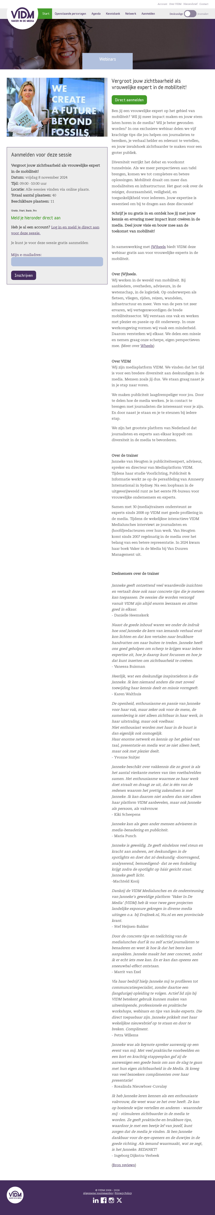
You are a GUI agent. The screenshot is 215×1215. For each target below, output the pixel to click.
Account (162, 4)
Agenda (96, 13)
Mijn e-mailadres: (26, 255)
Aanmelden (148, 13)
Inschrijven (23, 275)
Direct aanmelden (129, 100)
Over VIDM (175, 4)
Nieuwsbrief (190, 4)
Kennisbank (113, 13)
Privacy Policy (123, 1193)
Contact (203, 4)
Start (45, 13)
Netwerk (130, 13)
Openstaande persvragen (70, 13)
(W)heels (158, 247)
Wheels (146, 346)
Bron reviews (124, 1165)
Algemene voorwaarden (98, 1193)
